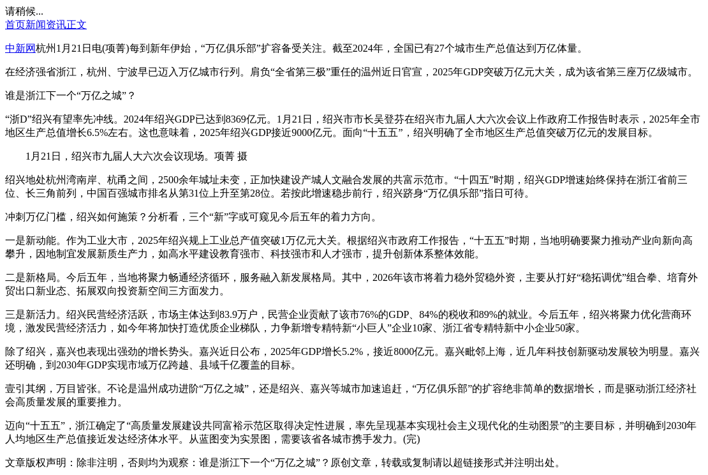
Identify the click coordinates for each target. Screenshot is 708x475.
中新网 (20, 48)
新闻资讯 (46, 24)
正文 (76, 24)
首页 (15, 24)
